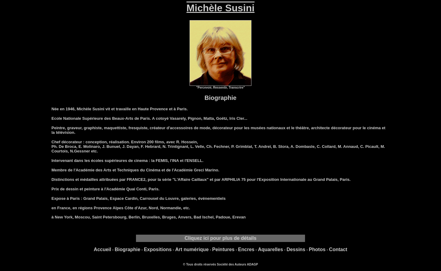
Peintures (223, 249)
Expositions (158, 249)
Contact (338, 249)
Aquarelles (270, 249)
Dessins (296, 249)
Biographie (128, 249)
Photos (317, 249)
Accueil (102, 249)
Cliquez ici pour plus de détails (221, 238)
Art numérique (192, 249)
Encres (246, 249)
